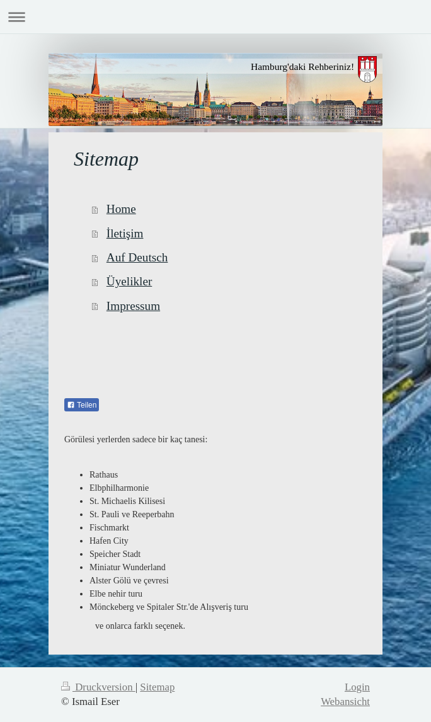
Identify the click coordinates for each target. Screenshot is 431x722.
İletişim (125, 233)
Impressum (133, 305)
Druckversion (98, 687)
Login (357, 687)
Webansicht (345, 702)
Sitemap (157, 687)
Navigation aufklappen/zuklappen (215, 16)
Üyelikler (129, 281)
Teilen (81, 405)
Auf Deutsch (137, 257)
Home (121, 208)
